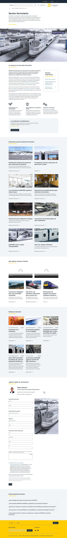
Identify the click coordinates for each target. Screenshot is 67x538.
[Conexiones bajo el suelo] (47, 45)
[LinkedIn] (44, 392)
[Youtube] (38, 530)
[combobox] (20, 448)
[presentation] (51, 1)
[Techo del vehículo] (21, 40)
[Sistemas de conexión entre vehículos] (28, 40)
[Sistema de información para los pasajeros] (40, 40)
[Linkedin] (35, 530)
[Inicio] (9, 8)
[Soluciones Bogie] (17, 53)
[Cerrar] (57, 1)
